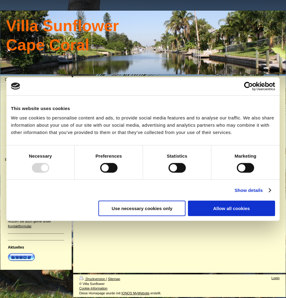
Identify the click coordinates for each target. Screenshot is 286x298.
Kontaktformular (19, 226)
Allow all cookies (231, 208)
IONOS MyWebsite (135, 293)
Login (275, 278)
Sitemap (114, 279)
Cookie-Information (93, 288)
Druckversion (92, 279)
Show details (249, 190)
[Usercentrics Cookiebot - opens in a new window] (248, 86)
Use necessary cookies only (142, 208)
